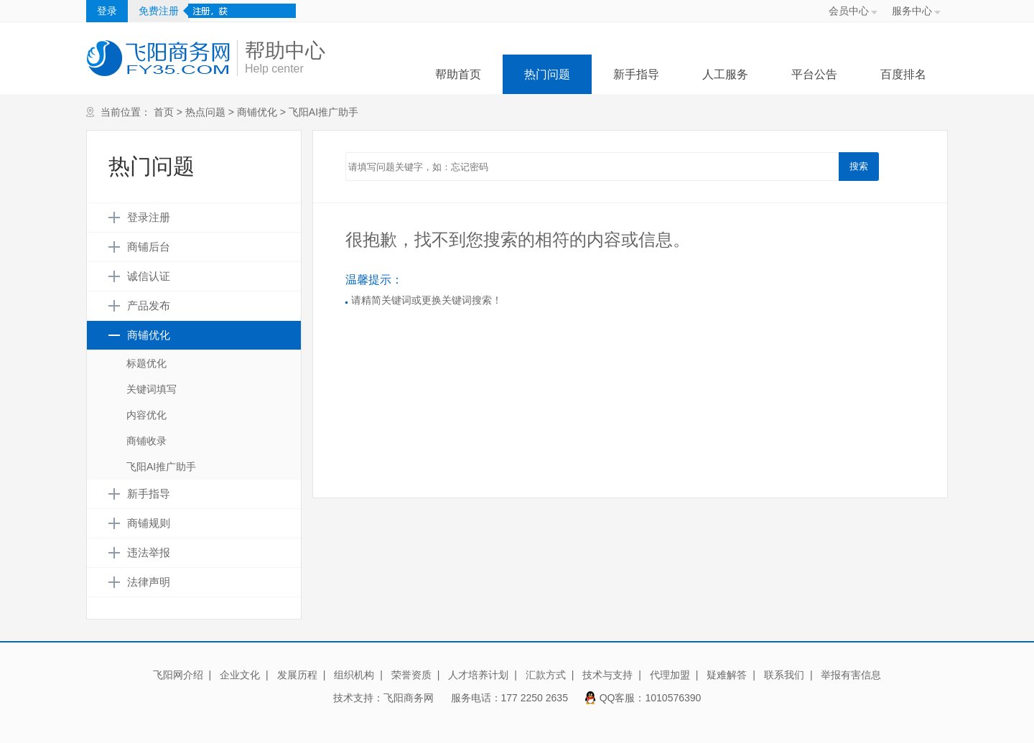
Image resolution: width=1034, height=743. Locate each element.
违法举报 (148, 553)
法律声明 (148, 582)
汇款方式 (546, 675)
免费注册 (159, 11)
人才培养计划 (478, 675)
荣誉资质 (411, 675)
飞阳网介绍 (178, 675)
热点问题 (205, 112)
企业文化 (240, 675)
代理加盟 (670, 675)
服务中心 (912, 11)
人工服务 (725, 74)
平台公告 (814, 74)
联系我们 (784, 675)
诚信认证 (148, 276)
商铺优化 (257, 112)
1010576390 (674, 698)
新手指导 (636, 74)
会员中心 (849, 11)
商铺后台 (148, 247)
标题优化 (146, 363)
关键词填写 (151, 389)
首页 (164, 112)
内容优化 (146, 415)
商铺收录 (146, 441)
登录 (107, 11)
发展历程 (297, 675)
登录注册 (148, 217)
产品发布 (148, 306)
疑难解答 (727, 675)
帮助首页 (458, 74)
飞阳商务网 (408, 698)
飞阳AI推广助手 (323, 112)
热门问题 (547, 74)
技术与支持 (607, 675)
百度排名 (903, 74)
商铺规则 (148, 523)
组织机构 (354, 675)
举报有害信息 (851, 675)
